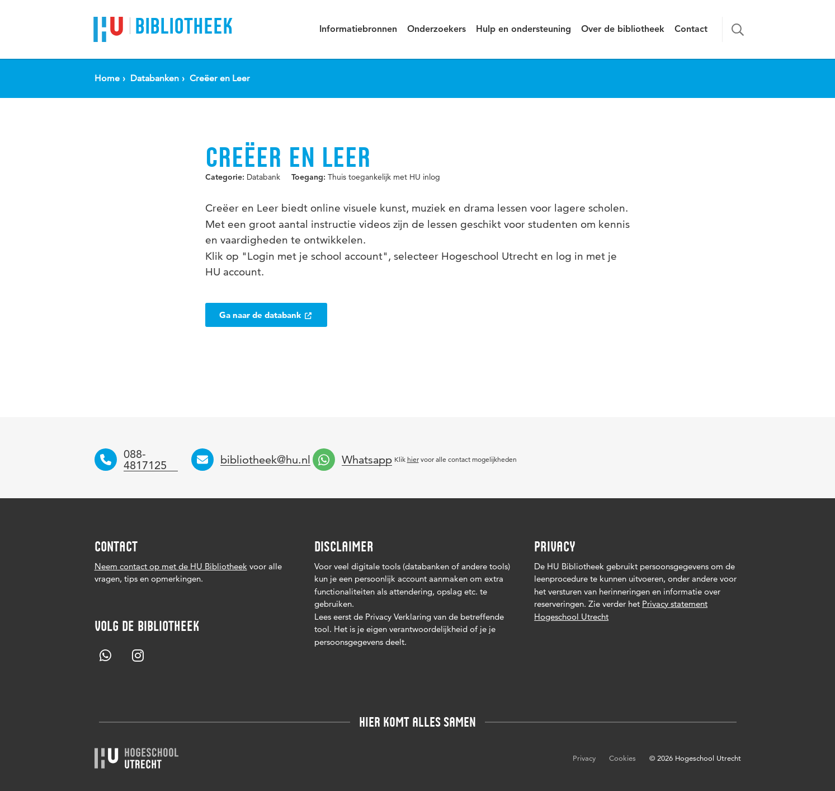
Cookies (622, 757)
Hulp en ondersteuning (523, 29)
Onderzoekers (436, 29)
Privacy (584, 757)
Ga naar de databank (266, 315)
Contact (690, 29)
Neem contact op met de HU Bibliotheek (171, 566)
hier (413, 459)
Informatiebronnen (358, 29)
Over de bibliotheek (622, 29)
